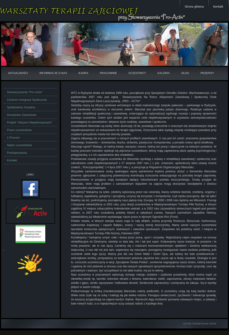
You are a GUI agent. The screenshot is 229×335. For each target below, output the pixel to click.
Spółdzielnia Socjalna (21, 107)
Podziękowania (17, 152)
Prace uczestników (19, 130)
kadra (83, 73)
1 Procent (13, 137)
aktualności (18, 73)
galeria (164, 73)
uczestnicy (137, 73)
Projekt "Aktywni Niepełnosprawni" (29, 122)
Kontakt (12, 160)
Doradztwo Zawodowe (21, 115)
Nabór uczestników (19, 145)
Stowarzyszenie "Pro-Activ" (25, 92)
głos (185, 73)
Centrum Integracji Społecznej (26, 99)
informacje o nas (53, 73)
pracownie (108, 73)
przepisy (207, 73)
